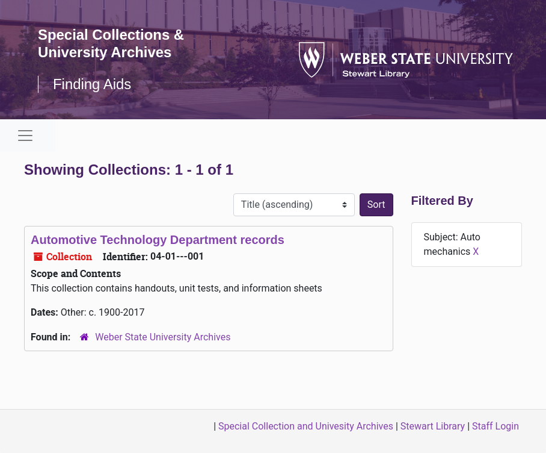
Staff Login (495, 426)
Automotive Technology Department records (157, 239)
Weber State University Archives (162, 337)
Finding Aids (92, 84)
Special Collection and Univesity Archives (305, 426)
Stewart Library (432, 426)
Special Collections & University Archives (111, 43)
